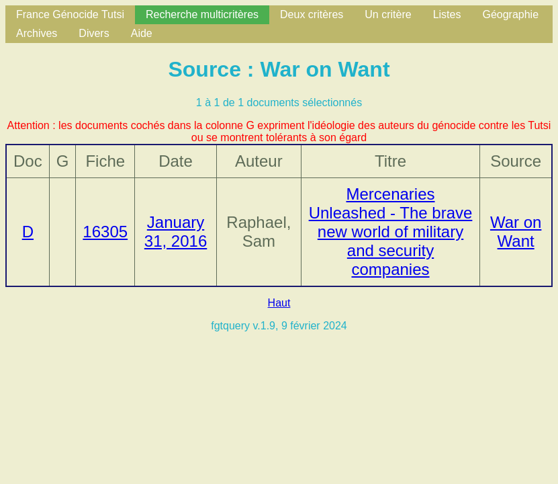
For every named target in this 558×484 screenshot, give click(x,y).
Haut (279, 303)
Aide (141, 33)
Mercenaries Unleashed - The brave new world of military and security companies (391, 231)
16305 (105, 232)
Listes (447, 14)
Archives (36, 33)
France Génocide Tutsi (70, 14)
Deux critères (311, 14)
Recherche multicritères (202, 14)
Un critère (388, 14)
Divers (94, 33)
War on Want (515, 231)
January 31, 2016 (175, 231)
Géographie (510, 14)
